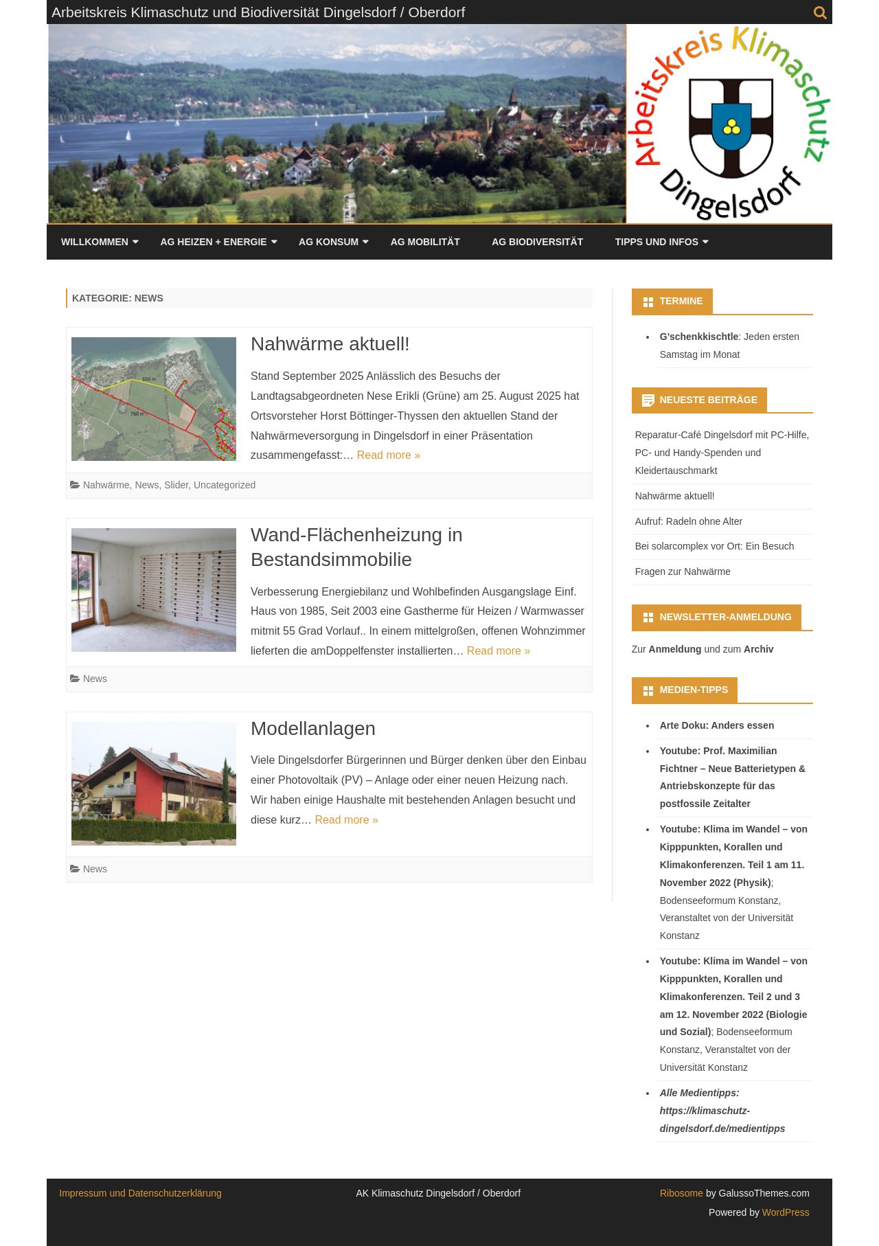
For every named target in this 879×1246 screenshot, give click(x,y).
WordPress (785, 1212)
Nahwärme (106, 484)
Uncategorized (224, 484)
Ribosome (681, 1193)
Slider (176, 484)
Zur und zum (703, 649)
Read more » (389, 455)
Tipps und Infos (656, 241)
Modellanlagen (313, 728)
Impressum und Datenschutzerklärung (140, 1193)
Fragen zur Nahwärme (683, 571)
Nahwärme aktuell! (330, 343)
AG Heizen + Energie (213, 241)
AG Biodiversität (537, 241)
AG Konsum (328, 241)
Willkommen (94, 241)
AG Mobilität (425, 241)
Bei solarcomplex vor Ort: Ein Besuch (715, 546)
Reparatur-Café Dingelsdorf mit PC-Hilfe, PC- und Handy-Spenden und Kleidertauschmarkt (722, 452)
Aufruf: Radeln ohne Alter (688, 521)
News (147, 484)
